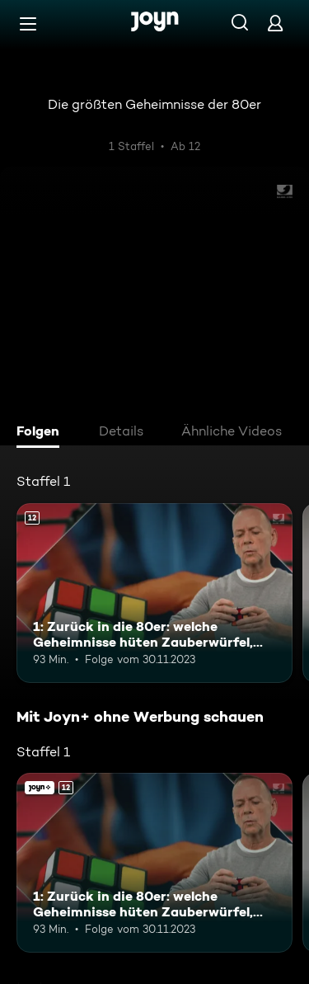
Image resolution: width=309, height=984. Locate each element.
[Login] (275, 22)
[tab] (42, 433)
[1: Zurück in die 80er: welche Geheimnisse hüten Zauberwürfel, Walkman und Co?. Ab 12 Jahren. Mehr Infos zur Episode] (154, 593)
